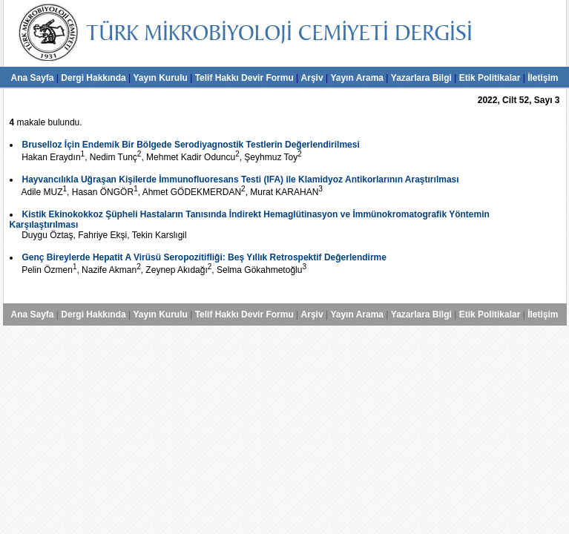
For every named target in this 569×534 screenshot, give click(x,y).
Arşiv (312, 78)
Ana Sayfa (31, 78)
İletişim (542, 78)
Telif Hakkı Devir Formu (244, 78)
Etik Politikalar (490, 78)
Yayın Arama (357, 78)
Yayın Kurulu (160, 78)
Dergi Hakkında (93, 78)
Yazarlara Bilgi (421, 78)
